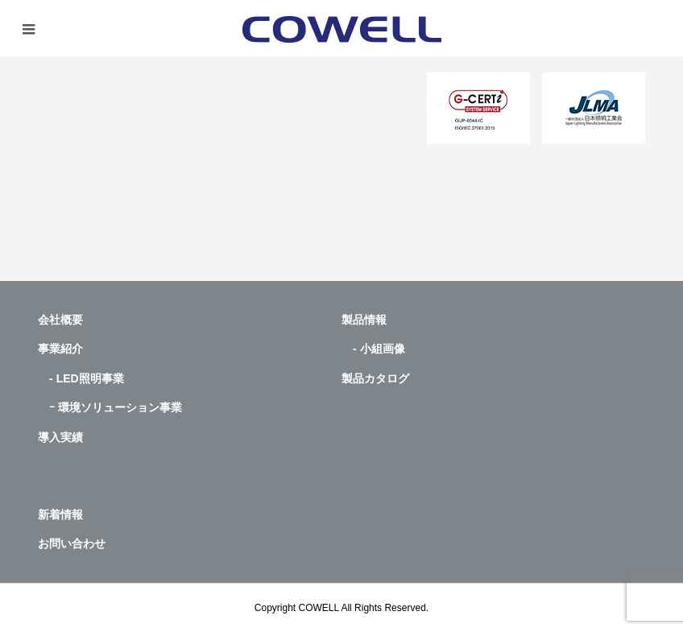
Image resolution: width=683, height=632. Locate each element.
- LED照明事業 (81, 378)
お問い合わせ (72, 543)
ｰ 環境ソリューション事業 (110, 407)
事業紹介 (60, 348)
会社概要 (60, 319)
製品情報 (364, 319)
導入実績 (60, 437)
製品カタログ (375, 378)
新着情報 (60, 514)
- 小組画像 (373, 348)
